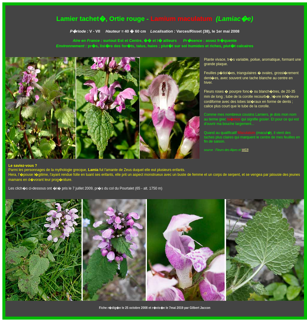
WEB (245, 150)
